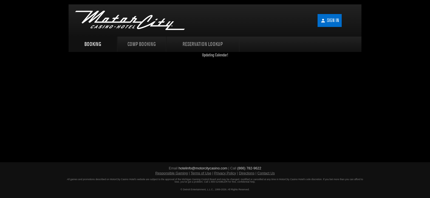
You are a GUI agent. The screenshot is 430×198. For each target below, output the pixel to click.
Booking (92, 44)
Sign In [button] (329, 20)
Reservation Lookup (203, 44)
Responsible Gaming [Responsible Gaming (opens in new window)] (171, 173)
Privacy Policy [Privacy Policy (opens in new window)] (225, 173)
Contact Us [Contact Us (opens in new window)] (266, 173)
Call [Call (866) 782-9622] (245, 168)
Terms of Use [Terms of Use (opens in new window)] (201, 173)
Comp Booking (142, 44)
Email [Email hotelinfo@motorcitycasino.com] (198, 168)
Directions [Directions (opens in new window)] (246, 173)
